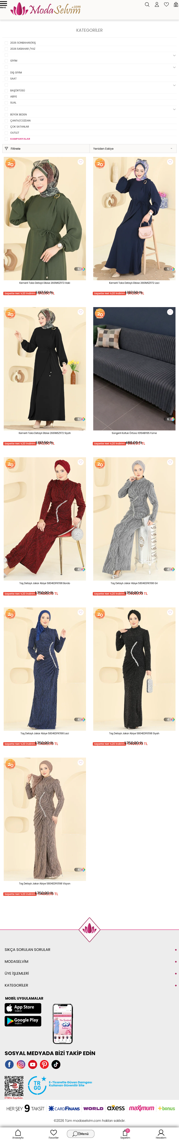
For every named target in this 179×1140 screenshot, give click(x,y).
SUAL (13, 102)
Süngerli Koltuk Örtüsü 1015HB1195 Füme (134, 433)
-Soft (64, 1118)
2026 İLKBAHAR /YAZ (22, 49)
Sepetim (125, 1133)
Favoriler (54, 1133)
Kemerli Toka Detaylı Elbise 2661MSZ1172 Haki (44, 283)
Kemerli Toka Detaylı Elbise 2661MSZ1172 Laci (134, 283)
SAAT (13, 78)
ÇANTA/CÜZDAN (20, 120)
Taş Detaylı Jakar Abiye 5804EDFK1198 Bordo (44, 583)
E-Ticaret (75, 1118)
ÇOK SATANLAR (19, 126)
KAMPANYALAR (20, 139)
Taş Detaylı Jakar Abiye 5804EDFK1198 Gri (134, 583)
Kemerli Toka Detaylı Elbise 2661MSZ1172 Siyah (45, 433)
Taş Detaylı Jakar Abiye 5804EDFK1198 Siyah (134, 733)
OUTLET (14, 133)
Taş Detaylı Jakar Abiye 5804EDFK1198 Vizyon (44, 883)
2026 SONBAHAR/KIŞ (23, 43)
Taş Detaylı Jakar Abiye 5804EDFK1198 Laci (45, 733)
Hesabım (161, 1133)
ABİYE (13, 96)
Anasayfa (18, 1133)
